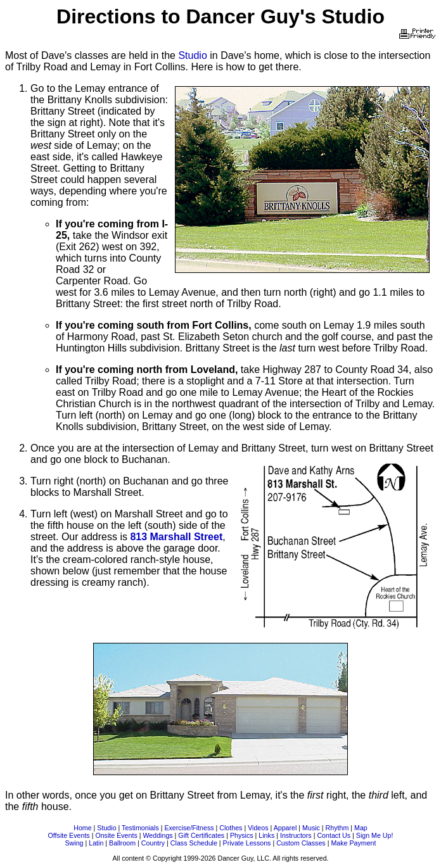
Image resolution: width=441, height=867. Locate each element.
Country (153, 843)
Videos (258, 828)
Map (361, 828)
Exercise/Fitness (189, 828)
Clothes (230, 828)
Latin (96, 843)
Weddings (157, 835)
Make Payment (353, 843)
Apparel (285, 828)
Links (266, 835)
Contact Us (333, 835)
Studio (192, 55)
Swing (74, 843)
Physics (241, 835)
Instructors (296, 835)
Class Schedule (193, 843)
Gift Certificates (201, 835)
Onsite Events (116, 835)
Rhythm (337, 828)
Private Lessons (247, 843)
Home (82, 828)
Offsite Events (69, 835)
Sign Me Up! (374, 835)
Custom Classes (301, 843)
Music (311, 828)
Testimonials (140, 828)
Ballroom (122, 843)
